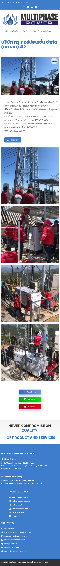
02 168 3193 (11, 3)
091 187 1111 (24, 3)
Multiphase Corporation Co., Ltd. (20, 562)
